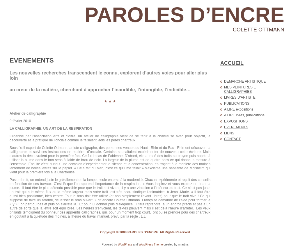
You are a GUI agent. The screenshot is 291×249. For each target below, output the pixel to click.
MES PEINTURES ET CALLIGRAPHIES (241, 89)
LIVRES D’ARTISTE (239, 97)
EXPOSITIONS (236, 121)
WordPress (125, 244)
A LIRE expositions (238, 109)
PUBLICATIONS (236, 104)
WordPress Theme (151, 244)
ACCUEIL (232, 63)
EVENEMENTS (32, 60)
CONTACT (232, 139)
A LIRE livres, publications (244, 115)
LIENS (229, 133)
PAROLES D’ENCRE (184, 14)
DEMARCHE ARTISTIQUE (245, 81)
